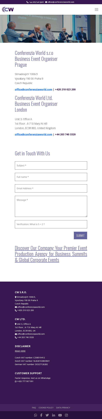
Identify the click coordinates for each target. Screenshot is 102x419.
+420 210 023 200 (25, 310)
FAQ (34, 407)
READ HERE (20, 351)
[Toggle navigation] (96, 9)
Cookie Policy (46, 407)
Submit (80, 235)
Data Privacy (63, 407)
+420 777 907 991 (25, 381)
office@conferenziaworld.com (59, 2)
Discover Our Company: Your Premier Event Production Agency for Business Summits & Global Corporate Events (51, 253)
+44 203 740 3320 (35, 2)
